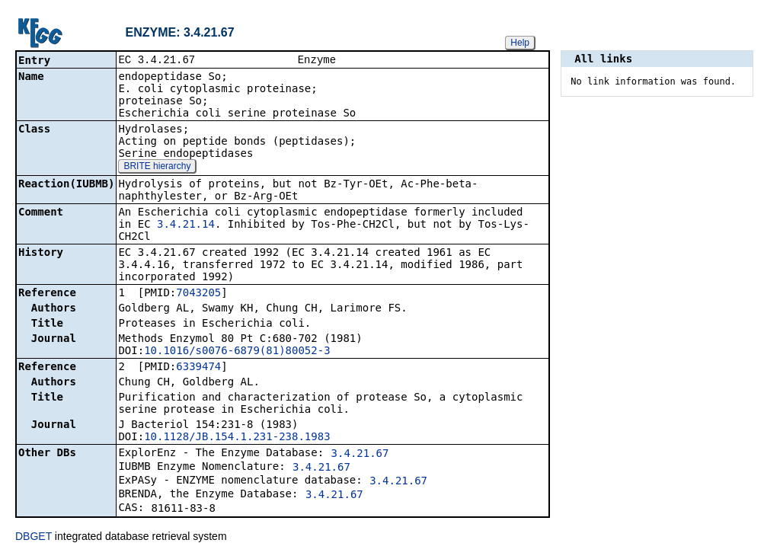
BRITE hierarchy (156, 167)
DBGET (33, 538)
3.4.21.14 (186, 225)
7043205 (198, 294)
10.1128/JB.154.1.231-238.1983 (237, 438)
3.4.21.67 (360, 455)
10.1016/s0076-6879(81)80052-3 (237, 352)
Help (519, 42)
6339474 (198, 368)
